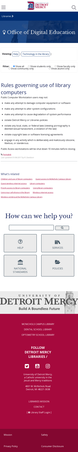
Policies (57, 265)
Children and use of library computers (16, 179)
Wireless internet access (43, 192)
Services (57, 244)
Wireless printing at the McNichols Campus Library (21, 197)
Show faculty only (65, 66)
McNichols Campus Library (38, 324)
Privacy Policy (11, 446)
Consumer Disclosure (52, 446)
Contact (39, 407)
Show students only (39, 66)
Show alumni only (59, 68)
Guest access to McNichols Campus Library (53, 179)
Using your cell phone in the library (15, 192)
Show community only (21, 68)
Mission (8, 434)
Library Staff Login (40, 412)
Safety (44, 434)
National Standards (20, 267)
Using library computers (43, 188)
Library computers (37, 183)
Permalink (7, 154)
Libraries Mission (39, 401)
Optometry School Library (38, 335)
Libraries (6, 16)
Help (15, 54)
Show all (18, 66)
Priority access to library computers (15, 188)
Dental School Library (38, 329)
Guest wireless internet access (14, 183)
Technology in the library (36, 54)
